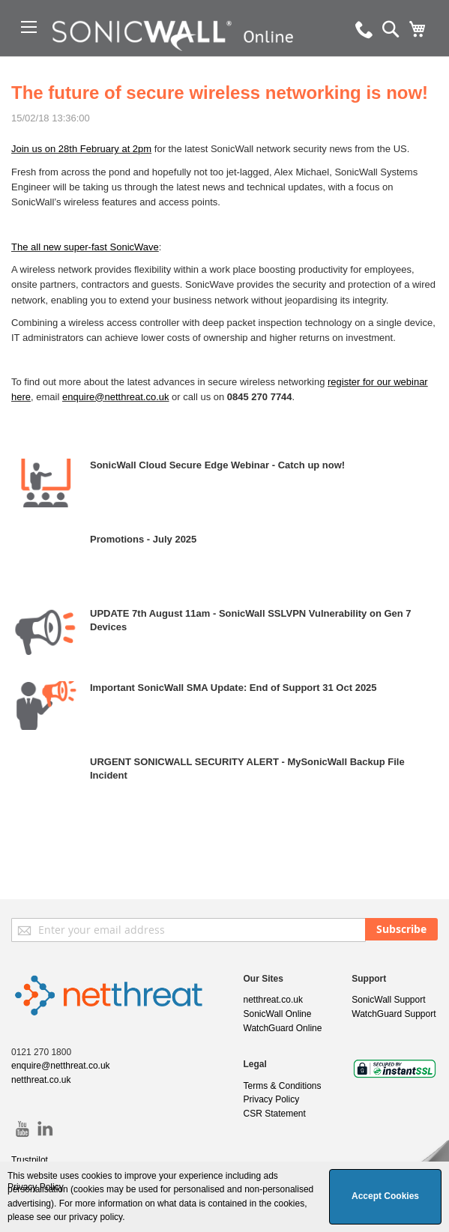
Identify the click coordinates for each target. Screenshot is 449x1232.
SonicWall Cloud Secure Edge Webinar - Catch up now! (217, 465)
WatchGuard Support (394, 1014)
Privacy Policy (272, 1099)
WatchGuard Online (283, 1028)
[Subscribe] (401, 929)
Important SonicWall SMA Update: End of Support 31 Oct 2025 (233, 687)
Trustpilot (29, 1160)
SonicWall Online (278, 1014)
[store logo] (179, 56)
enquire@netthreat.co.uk (115, 396)
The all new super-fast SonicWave (85, 247)
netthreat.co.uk (40, 1080)
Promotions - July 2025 (143, 539)
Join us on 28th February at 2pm (81, 148)
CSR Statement (275, 1113)
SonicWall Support (388, 999)
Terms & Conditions (283, 1086)
